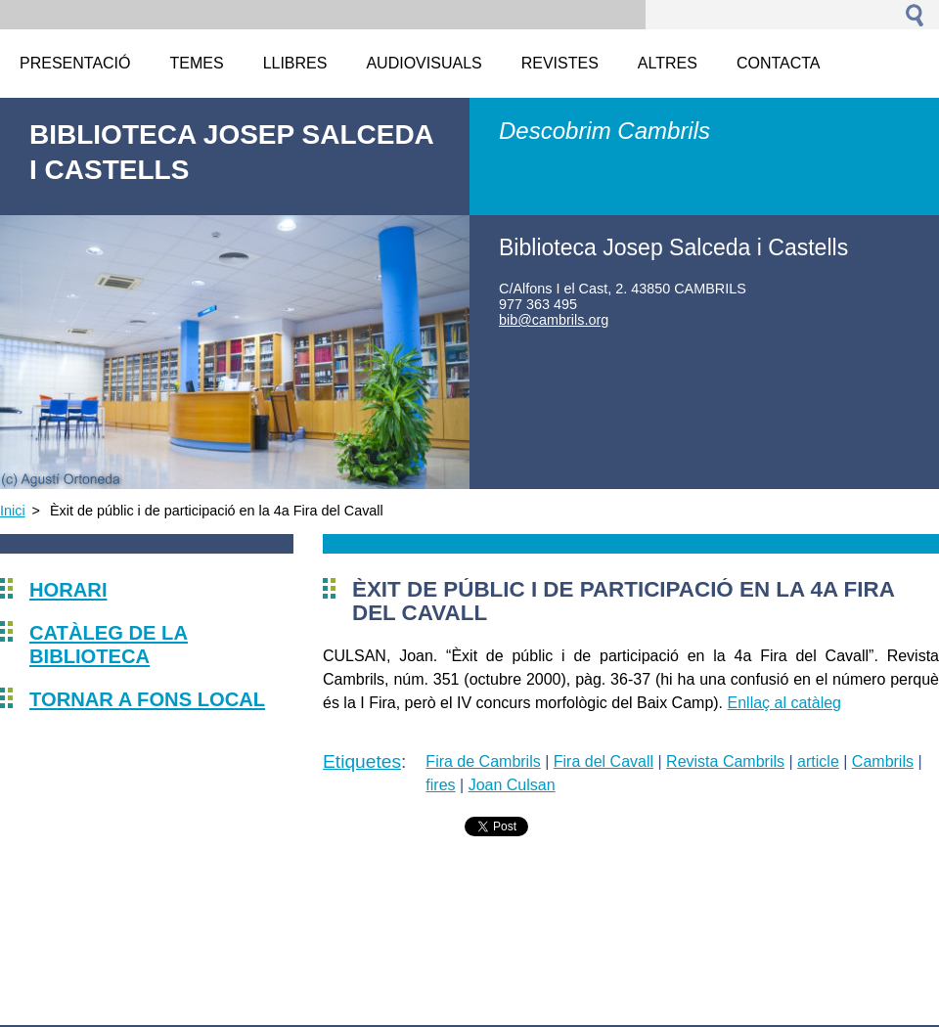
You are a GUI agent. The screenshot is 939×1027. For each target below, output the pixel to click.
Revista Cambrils (725, 761)
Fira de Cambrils (482, 761)
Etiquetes (362, 761)
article (818, 761)
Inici (12, 510)
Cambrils (883, 761)
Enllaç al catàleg (785, 702)
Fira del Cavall (603, 761)
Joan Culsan (512, 785)
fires (440, 785)
